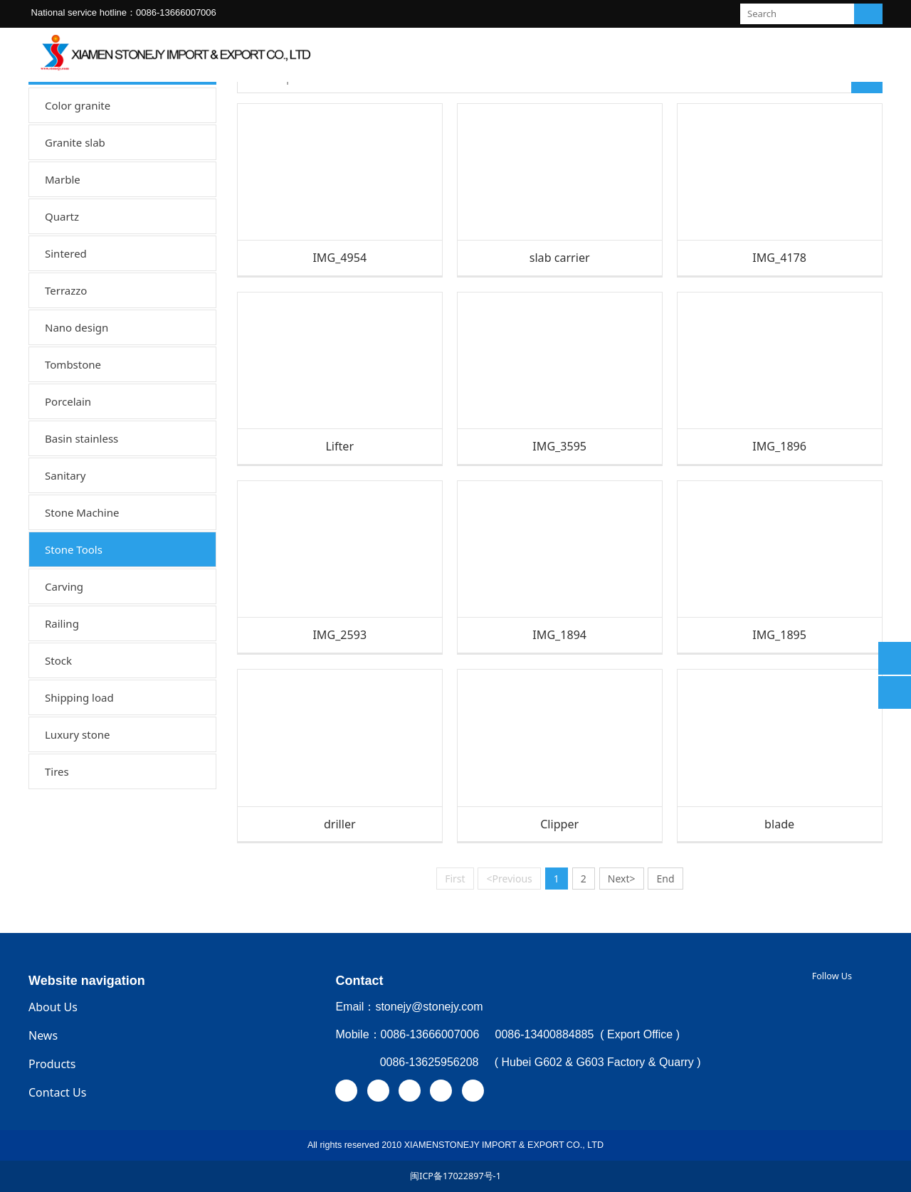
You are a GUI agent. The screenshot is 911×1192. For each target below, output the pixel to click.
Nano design (76, 327)
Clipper (559, 824)
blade (779, 824)
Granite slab (75, 142)
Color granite (77, 105)
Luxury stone (77, 734)
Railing (62, 623)
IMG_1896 (779, 446)
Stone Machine (82, 512)
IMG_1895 (779, 635)
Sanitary (65, 475)
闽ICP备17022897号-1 (455, 1176)
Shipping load (79, 697)
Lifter (339, 446)
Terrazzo (66, 290)
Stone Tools (73, 549)
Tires (57, 771)
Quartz (62, 216)
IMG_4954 (339, 257)
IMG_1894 (559, 635)
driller (340, 824)
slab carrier (560, 257)
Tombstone (73, 364)
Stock (58, 660)
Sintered (66, 253)
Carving (64, 586)
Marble (62, 179)
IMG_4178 (779, 257)
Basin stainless (81, 438)
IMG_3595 (559, 446)
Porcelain (68, 401)
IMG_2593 (339, 635)
